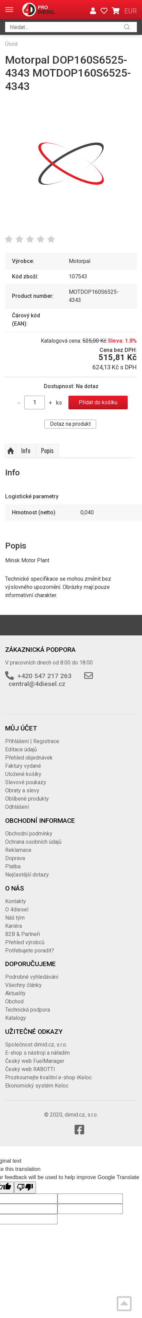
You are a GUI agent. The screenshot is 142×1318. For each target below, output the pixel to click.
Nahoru (10, 450)
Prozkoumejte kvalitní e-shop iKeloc (48, 1077)
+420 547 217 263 (44, 676)
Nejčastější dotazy (27, 874)
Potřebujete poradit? (29, 950)
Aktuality (15, 993)
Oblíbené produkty (27, 798)
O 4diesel (16, 909)
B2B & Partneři (22, 934)
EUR (130, 11)
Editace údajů (21, 749)
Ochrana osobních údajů (33, 842)
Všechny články (23, 985)
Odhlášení (17, 807)
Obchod (14, 1001)
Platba (13, 866)
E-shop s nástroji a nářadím (37, 1053)
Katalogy (15, 1018)
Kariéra (13, 926)
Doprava (15, 858)
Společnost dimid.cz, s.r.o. (36, 1044)
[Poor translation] (25, 1187)
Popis (47, 450)
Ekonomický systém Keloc (36, 1085)
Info (25, 450)
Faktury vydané (23, 766)
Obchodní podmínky (28, 833)
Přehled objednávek (29, 757)
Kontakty (15, 901)
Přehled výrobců (24, 942)
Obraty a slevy (22, 790)
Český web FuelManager (34, 1061)
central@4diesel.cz (37, 684)
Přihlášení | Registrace (32, 741)
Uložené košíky (23, 774)
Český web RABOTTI (30, 1069)
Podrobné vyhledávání (31, 977)
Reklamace (18, 850)
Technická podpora (27, 1009)
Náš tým (15, 917)
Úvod (11, 44)
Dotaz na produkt (70, 424)
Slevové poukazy (25, 782)
